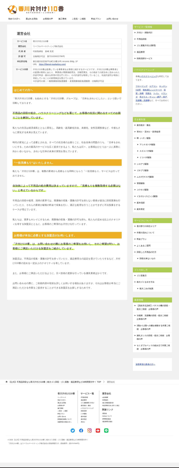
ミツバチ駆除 (145, 163)
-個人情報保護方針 (108, 408)
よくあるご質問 (143, 251)
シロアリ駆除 (143, 169)
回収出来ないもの (147, 264)
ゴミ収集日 (142, 281)
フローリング (141, 92)
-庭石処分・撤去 (86, 411)
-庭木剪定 (84, 424)
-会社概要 (105, 403)
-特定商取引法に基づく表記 (110, 411)
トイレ (156, 99)
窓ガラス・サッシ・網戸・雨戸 (153, 102)
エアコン (153, 92)
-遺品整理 (84, 405)
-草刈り (83, 427)
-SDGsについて (107, 421)
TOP (55, 387)
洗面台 (148, 99)
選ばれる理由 (31, 24)
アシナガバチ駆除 (147, 150)
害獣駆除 (141, 189)
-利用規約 (105, 405)
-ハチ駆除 (84, 419)
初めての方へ (14, 24)
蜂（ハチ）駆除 (143, 143)
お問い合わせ (112, 24)
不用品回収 (142, 44)
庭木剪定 (141, 214)
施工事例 (62, 24)
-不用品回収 (84, 403)
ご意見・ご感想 (79, 24)
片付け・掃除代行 (144, 38)
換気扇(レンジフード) (152, 95)
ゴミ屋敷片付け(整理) (146, 51)
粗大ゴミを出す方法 (145, 287)
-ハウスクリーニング (87, 413)
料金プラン (96, 24)
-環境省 (104, 419)
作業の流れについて (145, 238)
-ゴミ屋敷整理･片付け (87, 408)
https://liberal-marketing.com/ (52, 70)
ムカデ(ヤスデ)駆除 (145, 182)
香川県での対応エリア (146, 232)
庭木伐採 (141, 208)
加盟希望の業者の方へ (145, 370)
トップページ (62, 403)
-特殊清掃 (84, 416)
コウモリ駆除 (143, 195)
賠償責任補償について (65, 424)
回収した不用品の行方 (146, 257)
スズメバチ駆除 (146, 156)
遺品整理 (141, 57)
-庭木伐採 (84, 422)
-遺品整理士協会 (107, 427)
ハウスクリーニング (148, 82)
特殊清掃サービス (144, 64)
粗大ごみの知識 (146, 294)
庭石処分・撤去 (143, 130)
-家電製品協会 (106, 424)
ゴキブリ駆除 (143, 176)
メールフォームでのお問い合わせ (146, 16)
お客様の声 (48, 24)
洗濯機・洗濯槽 (142, 106)
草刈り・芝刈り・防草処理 (148, 137)
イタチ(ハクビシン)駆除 (147, 202)
